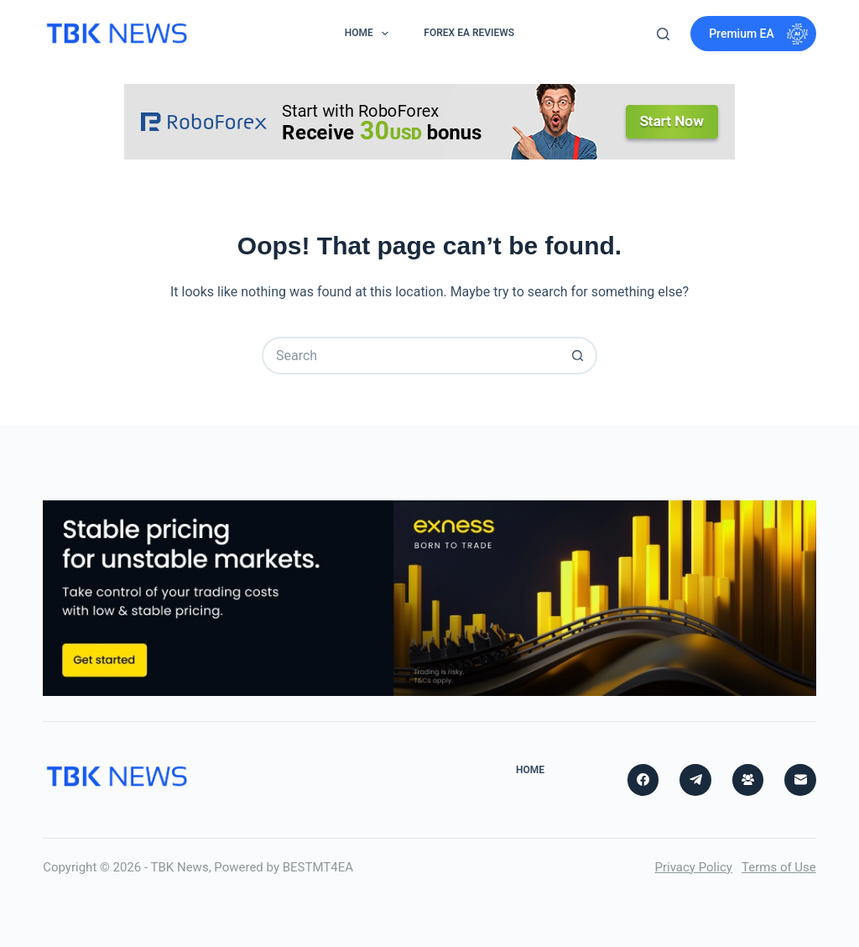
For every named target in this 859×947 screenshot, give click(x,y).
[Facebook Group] (748, 780)
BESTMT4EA (318, 867)
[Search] (663, 34)
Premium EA (758, 34)
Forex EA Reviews (469, 33)
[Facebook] (643, 780)
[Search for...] (411, 355)
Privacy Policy (692, 867)
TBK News (180, 867)
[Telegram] (695, 780)
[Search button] (578, 355)
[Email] (800, 780)
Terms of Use (779, 867)
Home (370, 34)
